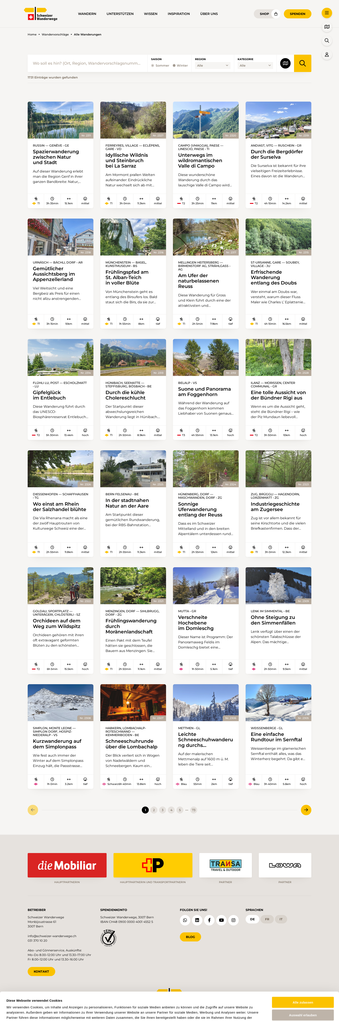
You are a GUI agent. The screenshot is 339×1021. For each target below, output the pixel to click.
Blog (190, 937)
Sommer (160, 65)
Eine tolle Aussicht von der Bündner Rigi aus (278, 395)
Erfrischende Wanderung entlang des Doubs (274, 277)
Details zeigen (180, 1012)
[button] (327, 13)
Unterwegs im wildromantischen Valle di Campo (200, 160)
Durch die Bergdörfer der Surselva (277, 154)
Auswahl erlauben (303, 990)
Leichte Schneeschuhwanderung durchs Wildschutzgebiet (205, 740)
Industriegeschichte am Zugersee (275, 506)
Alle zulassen (303, 978)
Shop (264, 14)
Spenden (297, 14)
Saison (156, 59)
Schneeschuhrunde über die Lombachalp (131, 743)
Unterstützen (120, 14)
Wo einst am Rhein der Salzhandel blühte (59, 506)
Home (32, 34)
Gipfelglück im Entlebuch (49, 395)
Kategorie (245, 59)
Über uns (209, 14)
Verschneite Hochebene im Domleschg (196, 623)
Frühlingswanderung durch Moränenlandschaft (131, 626)
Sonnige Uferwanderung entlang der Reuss (200, 509)
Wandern (87, 14)
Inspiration (179, 14)
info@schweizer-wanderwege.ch (52, 936)
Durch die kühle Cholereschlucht (126, 395)
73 (193, 810)
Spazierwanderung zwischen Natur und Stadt (56, 157)
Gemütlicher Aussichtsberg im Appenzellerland (54, 274)
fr (267, 919)
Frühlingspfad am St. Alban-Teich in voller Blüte (127, 277)
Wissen (150, 14)
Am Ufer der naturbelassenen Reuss (198, 281)
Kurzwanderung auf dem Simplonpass (57, 743)
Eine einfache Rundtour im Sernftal (276, 737)
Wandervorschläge (55, 34)
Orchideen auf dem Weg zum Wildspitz (56, 623)
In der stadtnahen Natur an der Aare (127, 503)
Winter (180, 65)
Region (200, 59)
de (252, 919)
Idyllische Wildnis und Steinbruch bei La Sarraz (127, 160)
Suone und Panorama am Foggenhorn (204, 391)
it (281, 919)
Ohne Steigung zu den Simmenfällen (273, 620)
